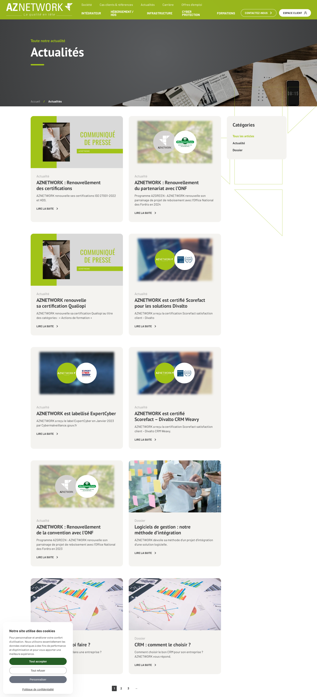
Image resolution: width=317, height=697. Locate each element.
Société (87, 4)
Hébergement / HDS (122, 13)
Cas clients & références (116, 4)
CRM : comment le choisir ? (163, 644)
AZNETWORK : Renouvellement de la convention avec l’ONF (68, 530)
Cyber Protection (191, 13)
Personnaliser (38, 679)
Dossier (238, 150)
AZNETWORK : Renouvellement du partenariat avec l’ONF (167, 185)
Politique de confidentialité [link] (38, 689)
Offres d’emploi (192, 4)
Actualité (239, 143)
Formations (226, 13)
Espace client (295, 13)
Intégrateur (91, 13)
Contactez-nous (258, 13)
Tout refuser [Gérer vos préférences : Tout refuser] (38, 670)
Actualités (148, 4)
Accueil (35, 101)
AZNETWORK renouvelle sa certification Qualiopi (61, 303)
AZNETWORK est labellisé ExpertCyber (76, 413)
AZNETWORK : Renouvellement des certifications (68, 185)
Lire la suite (45, 208)
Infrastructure (159, 13)
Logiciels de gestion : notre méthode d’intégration (163, 530)
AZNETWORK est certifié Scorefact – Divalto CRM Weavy (167, 416)
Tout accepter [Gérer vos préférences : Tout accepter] (38, 661)
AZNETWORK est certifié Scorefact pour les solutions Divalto (170, 303)
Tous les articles (243, 136)
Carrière (168, 4)
